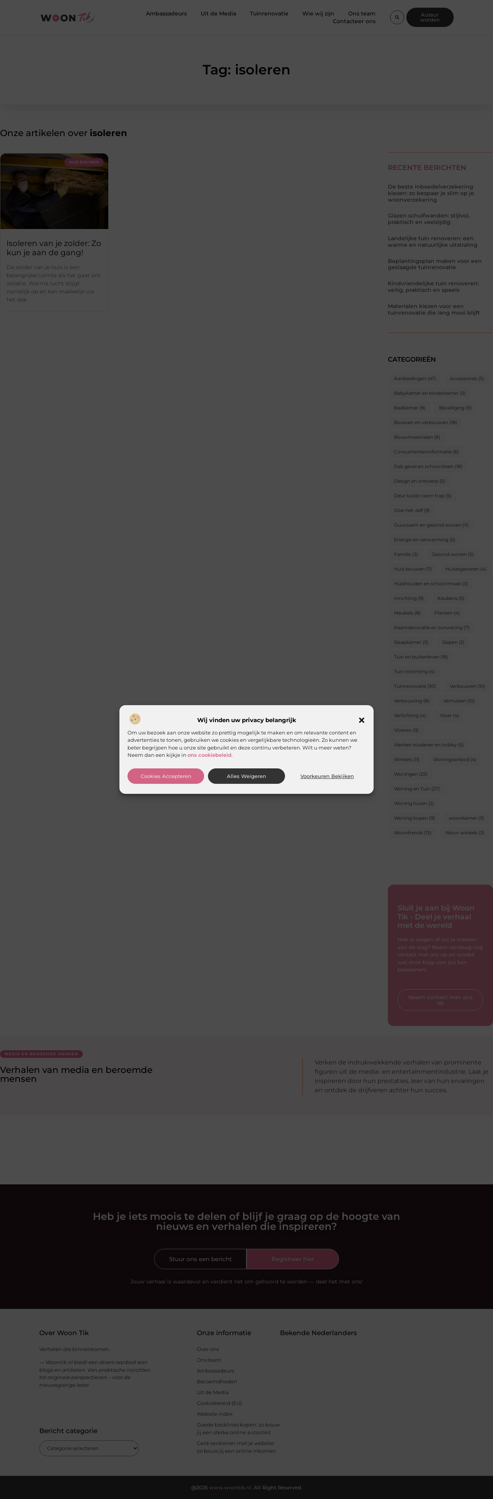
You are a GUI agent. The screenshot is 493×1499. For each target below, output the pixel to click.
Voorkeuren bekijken (327, 776)
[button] (362, 720)
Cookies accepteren (166, 776)
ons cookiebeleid (209, 755)
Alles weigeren (246, 776)
